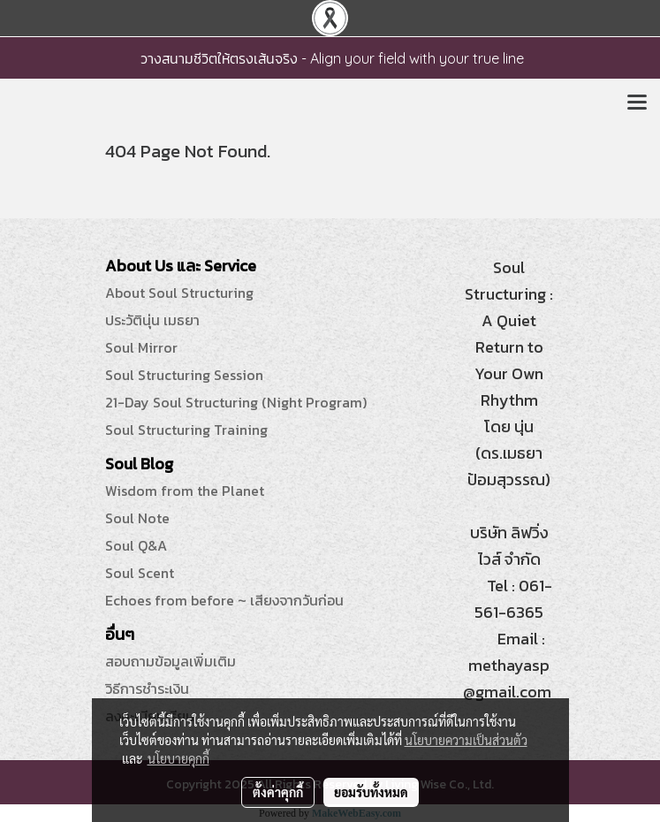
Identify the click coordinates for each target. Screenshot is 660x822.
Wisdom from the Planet (184, 490)
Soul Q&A (136, 545)
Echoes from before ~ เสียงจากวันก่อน (224, 600)
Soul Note (137, 518)
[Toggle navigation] (637, 103)
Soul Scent (139, 572)
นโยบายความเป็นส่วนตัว (466, 740)
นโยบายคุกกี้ (178, 758)
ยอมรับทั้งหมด (371, 792)
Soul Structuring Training (186, 429)
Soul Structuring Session (184, 374)
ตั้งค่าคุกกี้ (278, 792)
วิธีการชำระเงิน (147, 688)
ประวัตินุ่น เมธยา (152, 320)
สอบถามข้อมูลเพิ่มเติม (170, 661)
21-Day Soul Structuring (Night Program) (236, 402)
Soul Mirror (141, 347)
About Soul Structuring (179, 292)
